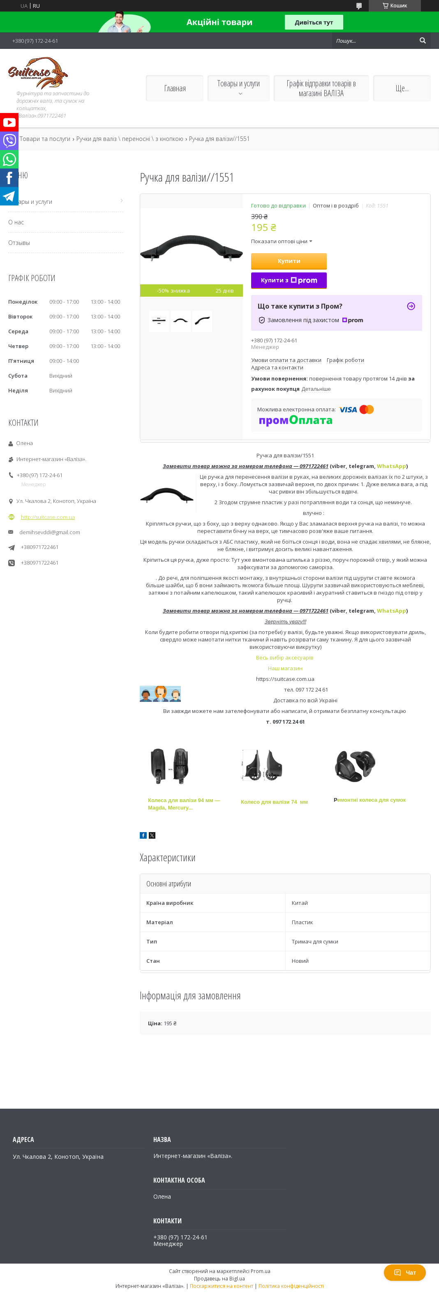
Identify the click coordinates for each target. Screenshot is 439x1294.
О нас (16, 222)
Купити (289, 261)
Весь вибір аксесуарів (285, 657)
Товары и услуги (238, 83)
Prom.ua (260, 1271)
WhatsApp (391, 466)
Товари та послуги (45, 139)
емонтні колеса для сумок (371, 800)
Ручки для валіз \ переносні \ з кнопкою (129, 139)
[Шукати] (422, 40)
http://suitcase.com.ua (48, 517)
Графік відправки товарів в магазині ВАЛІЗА (321, 88)
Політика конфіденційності (291, 1285)
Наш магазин (285, 668)
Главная (175, 88)
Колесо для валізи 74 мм (274, 802)
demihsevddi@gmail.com (49, 532)
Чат (405, 1272)
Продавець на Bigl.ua (219, 1278)
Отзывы (19, 243)
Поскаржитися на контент (221, 1285)
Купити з (289, 280)
